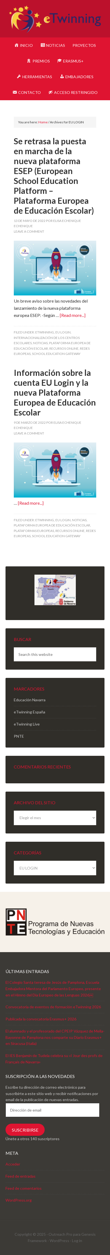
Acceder (13, 1164)
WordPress (59, 1240)
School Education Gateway (56, 354)
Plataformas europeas (34, 531)
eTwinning (44, 332)
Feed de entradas (21, 1176)
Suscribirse (25, 1129)
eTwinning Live (27, 724)
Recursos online (64, 348)
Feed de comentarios (24, 1188)
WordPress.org (19, 1200)
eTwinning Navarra (55, 19)
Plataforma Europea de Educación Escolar (52, 525)
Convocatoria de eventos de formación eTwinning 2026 (53, 1006)
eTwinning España (29, 712)
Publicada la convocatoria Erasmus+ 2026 (41, 1019)
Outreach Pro (60, 1234)
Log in (77, 1240)
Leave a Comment (29, 231)
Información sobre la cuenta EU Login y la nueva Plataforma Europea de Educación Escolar (55, 392)
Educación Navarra (29, 699)
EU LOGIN (63, 332)
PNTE (19, 736)
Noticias (40, 343)
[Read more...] (72, 315)
